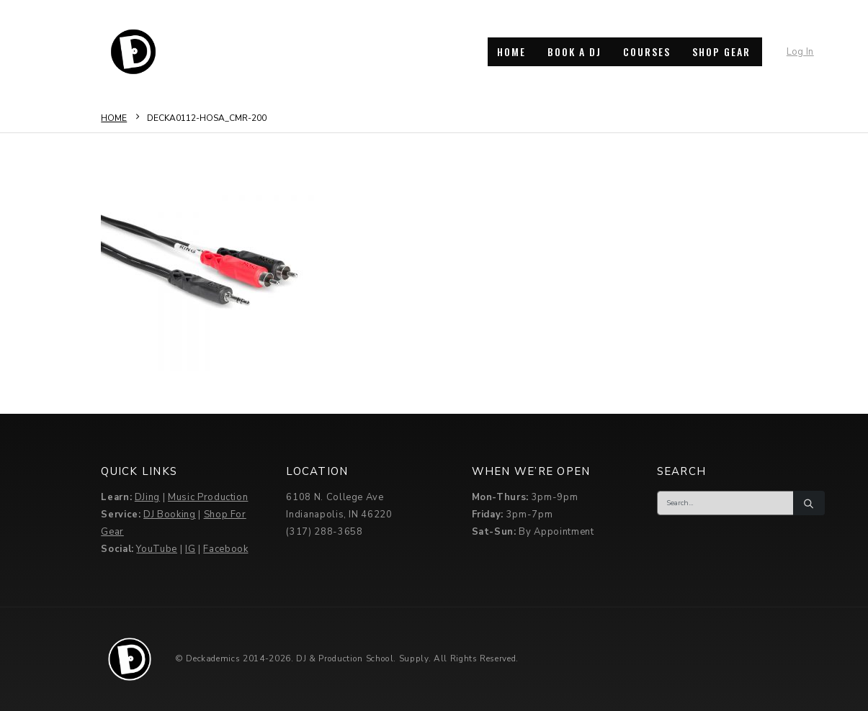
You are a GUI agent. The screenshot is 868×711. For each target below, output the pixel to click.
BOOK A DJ (574, 51)
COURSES (647, 51)
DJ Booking (169, 514)
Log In (800, 51)
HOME (511, 51)
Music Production (208, 497)
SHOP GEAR (721, 51)
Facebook (225, 549)
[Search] (809, 503)
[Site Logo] (133, 51)
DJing (147, 497)
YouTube (156, 549)
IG (190, 549)
